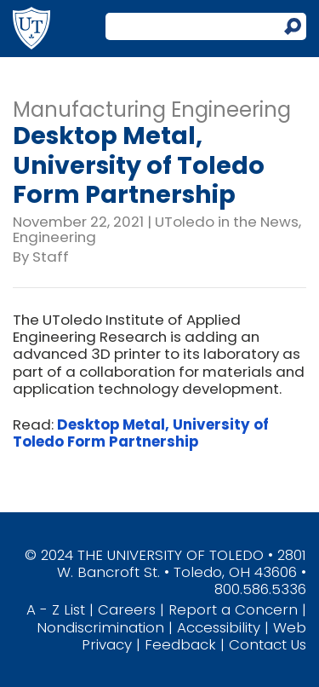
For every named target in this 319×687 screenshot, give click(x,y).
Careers (127, 609)
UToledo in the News (227, 221)
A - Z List (55, 609)
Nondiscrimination (100, 627)
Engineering (54, 237)
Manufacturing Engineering (152, 109)
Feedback (180, 644)
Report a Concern (233, 609)
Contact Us (267, 644)
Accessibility (218, 627)
